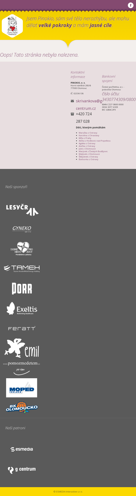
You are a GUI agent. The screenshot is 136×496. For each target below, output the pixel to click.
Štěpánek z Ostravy (88, 156)
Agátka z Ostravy (87, 143)
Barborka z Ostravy (88, 159)
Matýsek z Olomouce (89, 154)
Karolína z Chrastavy (89, 135)
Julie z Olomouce (87, 148)
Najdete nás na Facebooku (130, 5)
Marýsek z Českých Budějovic (93, 151)
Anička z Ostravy (87, 146)
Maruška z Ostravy (88, 132)
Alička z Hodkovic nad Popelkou (94, 140)
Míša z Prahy (85, 138)
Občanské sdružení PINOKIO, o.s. (12, 26)
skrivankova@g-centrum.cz (89, 101)
